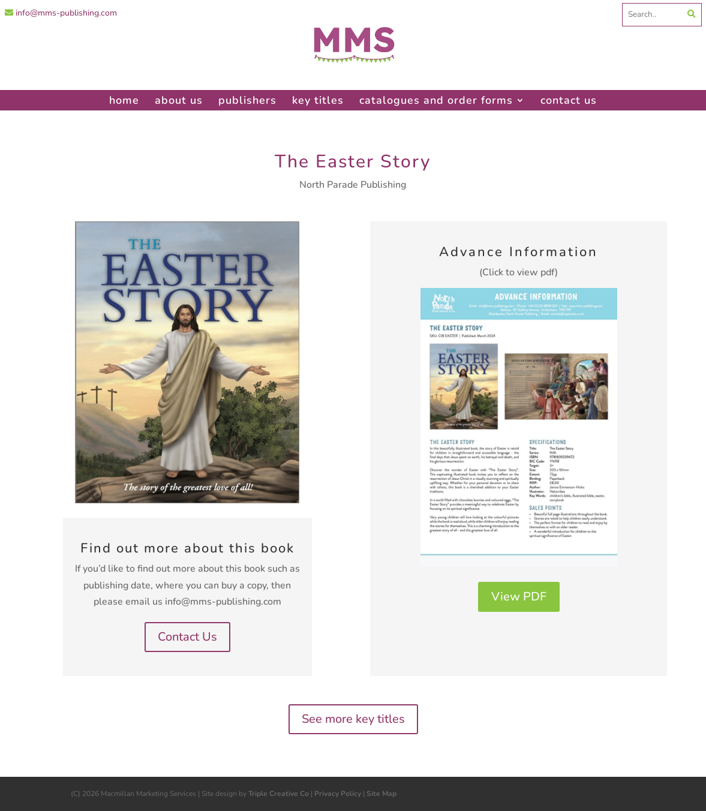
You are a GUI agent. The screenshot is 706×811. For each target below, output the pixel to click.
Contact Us (187, 637)
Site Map (381, 793)
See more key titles (353, 719)
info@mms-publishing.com (61, 13)
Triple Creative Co (278, 793)
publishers (247, 100)
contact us (568, 100)
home (124, 100)
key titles (318, 100)
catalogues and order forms (436, 100)
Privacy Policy (337, 793)
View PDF (518, 596)
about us (179, 100)
